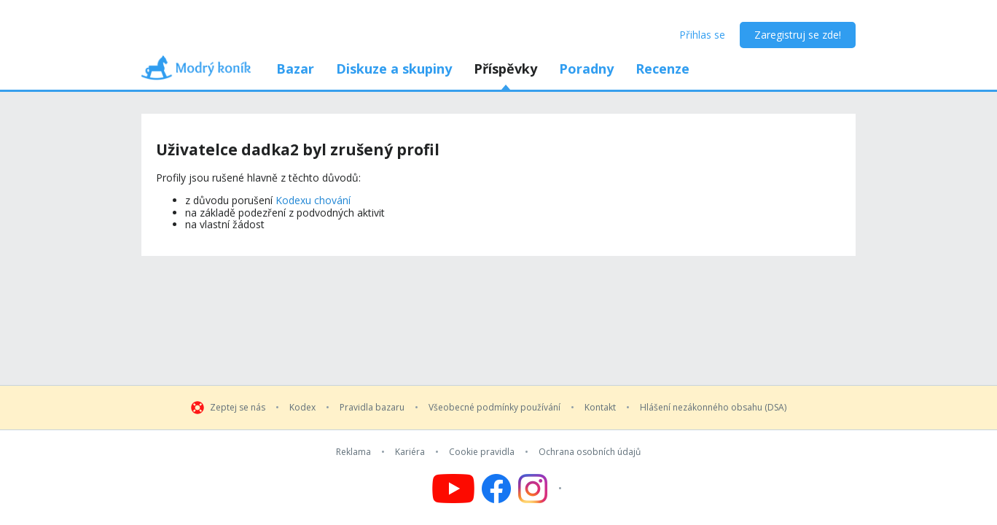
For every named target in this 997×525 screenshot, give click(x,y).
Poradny (586, 68)
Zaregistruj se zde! (797, 35)
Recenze (662, 68)
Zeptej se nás (237, 407)
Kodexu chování (313, 200)
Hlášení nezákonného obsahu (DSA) (713, 407)
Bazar (295, 68)
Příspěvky (505, 68)
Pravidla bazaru (372, 407)
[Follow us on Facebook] (496, 488)
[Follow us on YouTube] (453, 488)
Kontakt (600, 407)
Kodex (302, 407)
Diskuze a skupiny (394, 68)
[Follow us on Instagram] (542, 488)
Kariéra (410, 452)
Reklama (353, 452)
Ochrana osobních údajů (590, 452)
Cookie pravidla (482, 452)
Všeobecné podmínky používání (494, 407)
